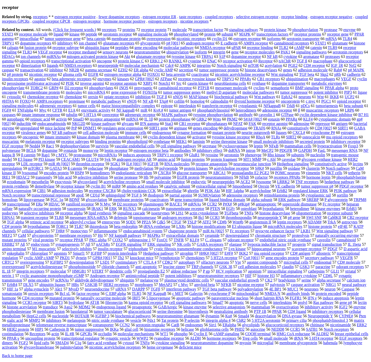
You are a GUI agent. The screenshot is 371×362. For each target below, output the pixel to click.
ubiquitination (297, 79)
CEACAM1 (70, 159)
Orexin (263, 186)
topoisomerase (144, 217)
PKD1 (65, 258)
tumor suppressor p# (317, 186)
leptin (258, 146)
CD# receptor (314, 65)
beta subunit (353, 106)
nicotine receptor (250, 284)
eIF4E (343, 226)
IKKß (334, 97)
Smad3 (78, 119)
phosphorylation (305, 30)
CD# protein (12, 226)
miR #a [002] (213, 231)
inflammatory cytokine (299, 276)
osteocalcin (311, 137)
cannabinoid (346, 240)
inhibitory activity (319, 307)
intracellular (29, 39)
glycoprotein (150, 43)
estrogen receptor (87, 21)
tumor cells (86, 106)
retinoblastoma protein (282, 195)
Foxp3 (353, 146)
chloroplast (39, 253)
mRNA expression (16, 191)
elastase (235, 244)
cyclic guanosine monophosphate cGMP (52, 276)
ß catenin (75, 168)
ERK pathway (289, 200)
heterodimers (246, 110)
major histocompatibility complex (128, 106)
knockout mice (142, 258)
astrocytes (350, 222)
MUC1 (292, 289)
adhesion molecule (313, 70)
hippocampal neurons (269, 249)
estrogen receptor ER (159, 17)
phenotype (253, 155)
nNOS (178, 97)
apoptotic (236, 302)
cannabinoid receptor (175, 88)
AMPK (185, 65)
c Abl (271, 159)
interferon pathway (181, 289)
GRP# (54, 88)
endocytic (198, 182)
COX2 (118, 240)
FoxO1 (162, 240)
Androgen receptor (105, 276)
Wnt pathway (265, 97)
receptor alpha (71, 213)
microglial (265, 343)
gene (235, 52)
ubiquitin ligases (52, 284)
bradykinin (286, 280)
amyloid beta (204, 284)
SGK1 (115, 164)
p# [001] (173, 43)
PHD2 (240, 329)
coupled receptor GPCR (51, 21)
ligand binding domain (227, 200)
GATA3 (56, 168)
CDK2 (167, 262)
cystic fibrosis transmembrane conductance (188, 249)
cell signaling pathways (187, 302)
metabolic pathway (106, 101)
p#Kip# (244, 204)
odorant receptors (350, 267)
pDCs (305, 106)
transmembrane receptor (185, 208)
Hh (146, 177)
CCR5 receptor (34, 302)
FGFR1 (296, 298)
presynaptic (143, 88)
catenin (316, 47)
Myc (42, 110)
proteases (332, 56)
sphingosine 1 (140, 240)
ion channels (31, 56)
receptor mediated (82, 52)
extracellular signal (211, 186)
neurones (311, 289)
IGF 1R (337, 65)
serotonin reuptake (150, 325)
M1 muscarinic (44, 249)
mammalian (260, 307)
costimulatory (126, 262)
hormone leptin (318, 177)
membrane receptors (76, 235)
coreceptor (110, 115)
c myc (310, 101)
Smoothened (242, 186)
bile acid (65, 177)
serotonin (231, 155)
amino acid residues (142, 186)
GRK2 (201, 119)
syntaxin (70, 150)
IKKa (114, 329)
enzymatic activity (96, 110)
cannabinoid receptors (291, 43)
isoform (201, 52)
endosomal (322, 262)
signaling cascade (131, 213)
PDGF (333, 249)
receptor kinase (73, 186)
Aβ (87, 244)
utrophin (186, 253)
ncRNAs (62, 280)
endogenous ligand (111, 307)
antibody (246, 115)
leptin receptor (115, 150)
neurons (305, 97)
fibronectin (114, 302)
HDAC (54, 204)
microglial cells (296, 262)
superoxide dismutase (299, 204)
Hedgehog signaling (293, 164)
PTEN (215, 208)
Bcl (201, 217)
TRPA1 (207, 56)
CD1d (94, 195)
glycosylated (87, 182)
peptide (91, 34)
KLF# (194, 240)
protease (330, 30)
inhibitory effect (209, 150)
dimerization (31, 65)
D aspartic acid (355, 249)
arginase (180, 128)
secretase (209, 146)
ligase (362, 92)
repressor (322, 123)
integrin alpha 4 (218, 320)
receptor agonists (123, 83)
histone (359, 43)
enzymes (104, 79)
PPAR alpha (334, 88)
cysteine (194, 61)
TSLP (191, 222)
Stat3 (169, 123)
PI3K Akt (212, 191)
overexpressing (32, 262)
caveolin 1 (267, 115)
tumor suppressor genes (182, 92)
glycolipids (251, 325)
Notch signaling (229, 65)
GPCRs (86, 334)
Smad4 (243, 316)
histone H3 (266, 276)
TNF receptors (307, 182)
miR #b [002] (59, 164)
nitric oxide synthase (108, 320)
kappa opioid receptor (146, 302)
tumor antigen (180, 110)
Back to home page (17, 356)
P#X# (227, 204)
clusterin (313, 168)
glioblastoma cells (214, 329)
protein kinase (275, 30)
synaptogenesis (68, 244)
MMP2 (34, 320)
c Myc (183, 284)
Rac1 (50, 146)
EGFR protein (188, 177)
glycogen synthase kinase (322, 159)
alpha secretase (329, 280)
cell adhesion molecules (257, 267)
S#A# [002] (253, 119)
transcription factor (208, 30)
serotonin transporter (303, 39)
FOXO (25, 101)
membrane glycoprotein (298, 343)
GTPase (287, 115)
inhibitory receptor (346, 141)
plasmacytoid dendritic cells (186, 280)
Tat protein (170, 320)
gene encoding (145, 47)
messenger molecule (231, 88)
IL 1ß (6, 271)
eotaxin (274, 119)
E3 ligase (25, 159)
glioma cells (72, 74)
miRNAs (54, 56)
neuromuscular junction (252, 164)
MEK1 (181, 141)
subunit (227, 34)
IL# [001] (134, 164)
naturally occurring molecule (103, 298)
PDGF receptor (351, 186)
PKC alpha (98, 240)
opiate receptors (116, 97)
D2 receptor (73, 88)
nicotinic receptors (191, 39)
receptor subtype (66, 47)
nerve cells (258, 302)
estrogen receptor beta (150, 150)
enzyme (349, 30)
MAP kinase (199, 97)
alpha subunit (261, 200)
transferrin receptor (217, 106)
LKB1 (305, 231)
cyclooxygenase (235, 146)
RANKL (175, 61)
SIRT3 (57, 302)
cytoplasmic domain (335, 119)
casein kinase (198, 83)
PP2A (146, 222)
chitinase (317, 325)
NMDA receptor (212, 47)
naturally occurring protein (40, 208)
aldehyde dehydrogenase (94, 280)
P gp (206, 271)
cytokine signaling (170, 343)
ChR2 (241, 320)
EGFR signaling (129, 244)
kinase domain (88, 137)
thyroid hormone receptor (254, 101)
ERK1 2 (156, 61)
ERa (39, 204)
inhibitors (53, 320)
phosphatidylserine (352, 177)
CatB (175, 325)
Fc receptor (331, 204)
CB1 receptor (189, 123)
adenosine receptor (277, 110)
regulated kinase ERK (310, 191)
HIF (248, 276)
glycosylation (96, 200)
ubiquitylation (177, 52)
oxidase (294, 168)
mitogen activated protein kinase (92, 56)
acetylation (273, 65)
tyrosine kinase (183, 56)
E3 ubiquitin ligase (247, 226)
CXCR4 (164, 173)
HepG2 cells (36, 316)
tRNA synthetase (157, 226)
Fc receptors (239, 231)
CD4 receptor (33, 298)
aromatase (311, 56)
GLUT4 (92, 159)
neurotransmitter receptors (218, 276)
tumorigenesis (327, 106)
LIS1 (180, 213)
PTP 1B (260, 311)
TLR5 (136, 293)
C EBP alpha (116, 293)
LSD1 (104, 262)
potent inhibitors (178, 276)
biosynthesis (198, 311)
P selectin (192, 320)
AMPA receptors (49, 101)
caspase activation (305, 284)
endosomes (194, 325)
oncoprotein (290, 101)
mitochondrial (247, 293)
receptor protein (153, 30)
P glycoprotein (336, 200)
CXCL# (299, 132)
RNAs (276, 128)
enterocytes (111, 222)
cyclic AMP (163, 70)
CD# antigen (300, 253)
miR (144, 110)
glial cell (131, 329)
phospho (180, 334)
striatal (350, 271)
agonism (254, 271)
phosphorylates (101, 88)
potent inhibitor (326, 92)
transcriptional (18, 204)
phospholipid (137, 141)
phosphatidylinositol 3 (330, 320)
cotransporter (103, 325)
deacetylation (265, 316)
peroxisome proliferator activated (33, 83)
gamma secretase (98, 70)
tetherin (354, 173)
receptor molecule (33, 34)
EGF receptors (350, 338)
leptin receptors (289, 222)
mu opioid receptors (342, 137)
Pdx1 (151, 320)
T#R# (60, 231)
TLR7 (79, 226)
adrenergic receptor (140, 115)
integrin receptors (30, 271)
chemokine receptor (43, 97)
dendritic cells (121, 271)
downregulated (237, 235)
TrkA (331, 222)
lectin (362, 302)
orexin (93, 97)
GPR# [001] (102, 258)
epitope (167, 106)
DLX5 (28, 284)
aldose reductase (184, 271)
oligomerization (308, 213)
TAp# (163, 101)
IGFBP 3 (102, 316)
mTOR (253, 65)
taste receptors (190, 17)
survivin (101, 146)
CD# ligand (297, 311)
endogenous (161, 132)
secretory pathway (319, 258)
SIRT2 (291, 137)
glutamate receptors (118, 43)
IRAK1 (97, 208)
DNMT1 (89, 128)
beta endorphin (126, 226)
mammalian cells (297, 146)
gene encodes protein (282, 258)
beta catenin (96, 39)
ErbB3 (351, 208)
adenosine (301, 123)
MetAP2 (165, 284)
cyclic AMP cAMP (39, 258)
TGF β (161, 97)
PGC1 (326, 101)
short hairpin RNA (269, 298)
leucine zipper (174, 267)
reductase (95, 168)
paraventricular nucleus (229, 298)
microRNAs (107, 155)
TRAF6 (259, 128)
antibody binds (298, 293)
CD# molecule (348, 262)
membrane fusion (51, 311)
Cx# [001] (252, 258)
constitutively (298, 128)
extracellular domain (182, 235)
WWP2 (142, 338)
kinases (123, 79)
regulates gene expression (122, 128)
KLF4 (308, 119)
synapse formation (192, 132)
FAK (252, 123)
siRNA (120, 289)
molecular (58, 271)
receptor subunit (340, 213)
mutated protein (62, 298)
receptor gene (338, 34)
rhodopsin (156, 195)
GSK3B (91, 284)
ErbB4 (12, 284)
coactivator (200, 74)
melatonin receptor (40, 141)
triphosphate (138, 249)
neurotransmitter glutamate (177, 316)
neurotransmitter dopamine (212, 343)
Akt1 (58, 289)
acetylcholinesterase (47, 267)
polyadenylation (250, 289)
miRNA (132, 119)
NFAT (238, 123)
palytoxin (277, 284)
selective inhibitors (39, 213)
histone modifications (209, 226)
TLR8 (59, 217)
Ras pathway (323, 302)
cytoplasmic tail (318, 195)
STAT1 (320, 43)
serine (306, 280)
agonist (40, 79)
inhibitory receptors (327, 311)
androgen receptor (200, 43)
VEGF (346, 79)
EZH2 (123, 70)
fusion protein (35, 47)
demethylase (45, 186)
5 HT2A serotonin (266, 320)
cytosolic (14, 97)
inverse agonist (92, 83)
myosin (245, 343)
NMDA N (272, 293)
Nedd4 (35, 146)
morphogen (144, 284)
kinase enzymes (327, 208)
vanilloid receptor (80, 204)
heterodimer (299, 208)
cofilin (179, 101)
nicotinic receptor (43, 74)
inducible (24, 123)
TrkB (291, 106)
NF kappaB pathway (125, 235)
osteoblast (249, 208)
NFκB (273, 146)
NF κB (148, 101)
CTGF (176, 222)
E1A (71, 110)
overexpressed (13, 267)
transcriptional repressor (51, 195)
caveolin (324, 240)
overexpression (159, 39)
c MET (177, 293)
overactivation (287, 307)
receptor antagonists (211, 164)
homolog (197, 101)
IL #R (69, 334)
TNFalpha (25, 110)
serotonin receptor (117, 34)
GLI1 (335, 271)
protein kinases (196, 168)
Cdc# (169, 65)
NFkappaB (272, 106)
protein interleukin (122, 253)
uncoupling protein (40, 338)
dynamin (212, 316)
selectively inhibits (77, 249)
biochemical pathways (133, 316)
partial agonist (181, 195)
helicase (187, 329)
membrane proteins (128, 200)
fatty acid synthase (102, 343)
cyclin (362, 79)
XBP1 (148, 83)
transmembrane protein (41, 92)
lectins (358, 164)
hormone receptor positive (124, 21)
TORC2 (36, 88)
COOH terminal (258, 334)
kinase (74, 34)
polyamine (163, 177)
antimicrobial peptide (142, 276)
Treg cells (250, 338)
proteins (129, 30)
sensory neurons (115, 52)
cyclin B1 (98, 186)
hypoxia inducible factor (266, 244)
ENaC (212, 61)
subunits (297, 155)
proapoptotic (142, 307)
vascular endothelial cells (135, 146)
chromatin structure (270, 235)
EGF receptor (13, 146)
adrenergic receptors (56, 106)
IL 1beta (354, 244)
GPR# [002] (144, 79)
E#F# (228, 253)
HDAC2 (23, 177)
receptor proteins (307, 34)
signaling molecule (153, 34)
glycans (128, 123)
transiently (43, 177)
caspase (8, 70)
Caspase (347, 289)
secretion (186, 70)
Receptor (265, 61)
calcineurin (151, 208)
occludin (105, 334)
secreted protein (312, 141)
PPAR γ (13, 338)
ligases (281, 132)
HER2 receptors (116, 284)
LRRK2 (283, 182)
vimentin (313, 173)
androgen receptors (177, 217)
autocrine (257, 329)
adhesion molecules (67, 191)
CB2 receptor (358, 217)
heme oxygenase (160, 347)
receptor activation (237, 61)
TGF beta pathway (217, 289)
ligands (52, 65)
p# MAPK (356, 70)
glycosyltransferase (39, 347)
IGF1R (152, 164)
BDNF (74, 200)
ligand (58, 34)
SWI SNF (314, 217)
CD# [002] (323, 128)
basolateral (79, 311)
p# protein (15, 74)
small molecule (276, 338)
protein (210, 34)
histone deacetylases (261, 70)
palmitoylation (71, 347)
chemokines (195, 258)
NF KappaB (156, 293)
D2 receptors (127, 204)
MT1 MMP (252, 159)
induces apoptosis (137, 155)
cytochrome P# (323, 132)
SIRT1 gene (158, 128)
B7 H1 (363, 115)
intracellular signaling (284, 271)
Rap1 (45, 155)
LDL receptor (31, 164)
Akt (127, 56)
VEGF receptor (50, 52)
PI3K (70, 83)
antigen (341, 123)
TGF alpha (15, 222)
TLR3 (27, 52)
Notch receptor (14, 195)
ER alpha (141, 70)
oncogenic (31, 137)
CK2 (268, 280)
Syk (107, 159)
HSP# (79, 173)
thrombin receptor (90, 164)
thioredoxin (99, 226)
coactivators (159, 200)
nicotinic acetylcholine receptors (115, 347)
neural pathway (354, 284)
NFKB (226, 284)
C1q (78, 343)
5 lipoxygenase (158, 298)
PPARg (291, 119)
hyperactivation (329, 146)
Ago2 (68, 307)
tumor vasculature (108, 311)
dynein (81, 258)
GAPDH (305, 150)
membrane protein (126, 39)
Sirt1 (212, 325)
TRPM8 (359, 200)
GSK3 (304, 267)
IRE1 (6, 177)
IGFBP (96, 253)
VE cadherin (285, 186)
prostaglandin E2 (151, 271)
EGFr (230, 208)
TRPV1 (8, 43)
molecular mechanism (141, 65)
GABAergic (167, 307)
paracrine (322, 267)
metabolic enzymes (326, 83)
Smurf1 (79, 253)
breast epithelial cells (351, 334)
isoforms (274, 39)
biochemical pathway (231, 97)
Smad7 (217, 302)
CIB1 (41, 191)
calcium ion (356, 280)
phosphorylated (186, 34)
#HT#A (8, 101)
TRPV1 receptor (170, 155)
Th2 (121, 258)
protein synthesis (15, 186)
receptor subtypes (75, 141)
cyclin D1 (219, 39)
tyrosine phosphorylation (213, 115)
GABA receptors (210, 244)
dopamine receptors (35, 43)
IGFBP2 (56, 262)
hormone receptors (222, 338)
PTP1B (203, 88)
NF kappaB (125, 110)
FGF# (6, 110)
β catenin (28, 155)
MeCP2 (267, 150)
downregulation (81, 262)
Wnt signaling (282, 74)
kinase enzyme (195, 307)
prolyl (302, 302)
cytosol (128, 343)
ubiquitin (127, 280)
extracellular (172, 191)
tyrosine (212, 155)
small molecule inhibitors (273, 141)
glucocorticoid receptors (285, 325)
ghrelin (193, 191)
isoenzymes (160, 213)
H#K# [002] (208, 253)
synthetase (162, 141)
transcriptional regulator (80, 338)
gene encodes (38, 280)
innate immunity (58, 137)
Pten (362, 316)
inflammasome (105, 231)
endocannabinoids (51, 123)
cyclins (259, 88)
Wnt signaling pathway (334, 231)
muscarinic (10, 141)
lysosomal (30, 173)
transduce (50, 307)
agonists (60, 253)
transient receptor (35, 217)
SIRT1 (343, 128)
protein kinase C (131, 61)
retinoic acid (40, 119)
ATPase (166, 79)
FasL (321, 150)
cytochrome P (219, 293)
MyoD (73, 289)
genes (287, 70)
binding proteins (108, 141)
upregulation (12, 168)
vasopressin (76, 208)
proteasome (83, 155)
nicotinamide (340, 325)
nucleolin (317, 155)
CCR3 (215, 217)
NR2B (74, 70)
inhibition (143, 97)
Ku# (228, 316)
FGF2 (23, 343)
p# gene (294, 217)
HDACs (8, 56)
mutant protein (224, 132)
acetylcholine (260, 191)
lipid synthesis (100, 213)
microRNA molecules (285, 226)
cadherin (354, 74)
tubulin (71, 115)
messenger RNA (344, 150)
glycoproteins (43, 235)
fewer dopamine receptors (119, 17)
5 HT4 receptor (321, 338)
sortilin (342, 195)
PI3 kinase (46, 159)
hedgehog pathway (339, 182)
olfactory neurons (215, 262)
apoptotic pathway (191, 298)
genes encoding (205, 128)
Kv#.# (158, 110)
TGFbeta (231, 213)
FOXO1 (153, 74)
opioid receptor (349, 101)
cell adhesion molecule (101, 132)
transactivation (31, 70)
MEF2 (7, 235)
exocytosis (63, 182)
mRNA (331, 39)
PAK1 (285, 52)
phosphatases (216, 123)
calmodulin (219, 101)
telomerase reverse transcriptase (61, 325)
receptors (40, 17)
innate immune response (41, 115)
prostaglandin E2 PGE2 (250, 173)
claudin (288, 267)
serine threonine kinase (229, 141)
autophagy (187, 262)
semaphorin (280, 88)
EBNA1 (8, 217)
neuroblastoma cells (230, 83)
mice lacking (55, 128)
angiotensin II (260, 222)
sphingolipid (115, 195)
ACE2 (245, 182)
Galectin (196, 293)
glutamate (340, 43)
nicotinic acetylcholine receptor (240, 74)
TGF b (136, 195)
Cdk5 (161, 222)
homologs (10, 200)
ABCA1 (219, 173)
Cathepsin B (59, 329)
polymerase (11, 150)
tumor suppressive (89, 329)
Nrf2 (352, 65)
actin (55, 334)
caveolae (289, 159)
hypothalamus (39, 226)
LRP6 (349, 110)
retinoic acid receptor (47, 222)
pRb (337, 74)
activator (199, 137)
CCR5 (295, 329)
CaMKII (334, 217)
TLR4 (347, 39)
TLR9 (332, 47)
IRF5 (136, 298)
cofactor (261, 177)
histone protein (320, 226)
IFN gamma (149, 123)
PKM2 (232, 119)
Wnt (320, 97)
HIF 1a (12, 289)
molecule (179, 30)
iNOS (123, 88)
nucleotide (60, 316)
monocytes (79, 231)
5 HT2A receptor (224, 258)
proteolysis (300, 235)
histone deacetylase (274, 213)
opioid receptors (32, 61)
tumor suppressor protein (219, 70)
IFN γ (312, 298)
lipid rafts (41, 343)
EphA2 (286, 97)
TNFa (248, 213)
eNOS (132, 101)
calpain (12, 47)
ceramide (212, 235)
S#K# (259, 168)
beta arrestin (176, 74)
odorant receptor (241, 240)
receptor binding (294, 17)
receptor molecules (260, 52)
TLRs (275, 137)
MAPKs (153, 235)
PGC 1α (57, 200)
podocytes (10, 213)
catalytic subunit (177, 186)
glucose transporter (192, 173)
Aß (22, 244)
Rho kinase (276, 155)
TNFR (179, 240)
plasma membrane (120, 137)
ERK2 (362, 325)
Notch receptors (336, 329)
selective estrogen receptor (257, 17)
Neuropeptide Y (320, 316)
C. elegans (213, 240)
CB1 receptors (268, 79)
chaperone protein (182, 231)
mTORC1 (36, 168)
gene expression (124, 92)
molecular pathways (258, 92)
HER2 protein (18, 329)
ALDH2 (322, 334)
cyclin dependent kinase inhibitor (326, 115)
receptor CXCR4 (102, 191)
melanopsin (76, 320)
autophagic (15, 119)
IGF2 (343, 307)
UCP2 (349, 97)
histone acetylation (22, 307)
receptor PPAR (71, 240)
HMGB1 (79, 271)
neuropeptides (223, 182)
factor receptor (88, 293)
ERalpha (229, 325)
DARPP (138, 289)
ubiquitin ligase (97, 47)
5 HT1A (89, 115)
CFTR (57, 110)
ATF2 (206, 222)
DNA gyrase (292, 316)
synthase (259, 83)
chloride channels (115, 267)
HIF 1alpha (235, 191)
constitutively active (331, 164)
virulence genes (33, 132)
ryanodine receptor (169, 338)
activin (61, 119)
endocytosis (40, 244)
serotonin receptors (348, 52)
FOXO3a (150, 92)
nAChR (285, 61)
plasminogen (153, 204)
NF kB (272, 56)
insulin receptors (15, 79)
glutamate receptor (151, 56)
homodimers (100, 173)
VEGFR (346, 258)
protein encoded (328, 293)
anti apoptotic (146, 267)
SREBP (312, 200)
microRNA (96, 92)
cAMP (299, 47)
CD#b (222, 222)
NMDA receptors (78, 65)
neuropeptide (108, 65)
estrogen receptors (162, 21)
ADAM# (315, 222)
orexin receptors (41, 293)
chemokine (73, 97)
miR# (116, 186)
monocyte (90, 150)
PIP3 (348, 92)
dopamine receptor (246, 56)
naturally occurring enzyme (337, 235)
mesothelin (40, 182)
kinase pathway (103, 123)
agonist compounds (262, 262)
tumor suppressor (294, 92)
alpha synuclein (36, 289)
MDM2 (84, 307)
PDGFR (285, 150)
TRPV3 (228, 79)
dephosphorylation (75, 146)
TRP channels (202, 267)
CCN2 (125, 325)
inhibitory (65, 43)
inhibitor (56, 70)
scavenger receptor (306, 249)
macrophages (324, 79)
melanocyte (149, 280)
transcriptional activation (71, 61)
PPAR (277, 311)
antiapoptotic (266, 204)
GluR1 (194, 155)
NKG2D (78, 123)
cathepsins (316, 271)
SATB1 (312, 329)
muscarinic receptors (322, 110)
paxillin (276, 168)
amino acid (166, 159)
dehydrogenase (235, 128)
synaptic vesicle (118, 338)
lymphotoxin (169, 258)
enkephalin (15, 253)
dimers (7, 343)
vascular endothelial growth (237, 280)
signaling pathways (311, 52)
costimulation (13, 334)
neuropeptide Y (270, 217)
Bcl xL (65, 293)
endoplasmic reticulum (134, 173)
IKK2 (243, 253)
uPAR (236, 47)
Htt (100, 235)
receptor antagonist (105, 119)
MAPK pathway (174, 115)
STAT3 (7, 34)
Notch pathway (338, 168)
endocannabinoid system (142, 231)
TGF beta (306, 74)
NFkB (244, 177)
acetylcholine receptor (231, 168)
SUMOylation (209, 195)
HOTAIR (82, 316)
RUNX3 (129, 208)
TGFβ (155, 289)
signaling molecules (18, 106)
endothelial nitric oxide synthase (285, 240)
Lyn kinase (237, 249)
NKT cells (334, 173)
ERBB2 (8, 244)
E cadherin (229, 43)
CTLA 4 (149, 262)
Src (179, 83)
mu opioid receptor (269, 253)
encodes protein (56, 173)
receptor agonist (275, 123)
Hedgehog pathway (158, 253)
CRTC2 (8, 262)
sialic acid (15, 320)
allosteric (323, 253)
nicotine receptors (194, 21)
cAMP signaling (226, 334)
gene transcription (189, 200)
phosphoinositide (81, 267)
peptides (121, 47)
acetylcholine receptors (121, 182)
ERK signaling (159, 244)
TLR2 (283, 47)
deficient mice (190, 347)
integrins (204, 65)
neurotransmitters (219, 177)
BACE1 (175, 204)
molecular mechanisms (136, 334)
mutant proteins (14, 240)
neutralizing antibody (231, 311)
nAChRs (103, 244)
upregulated (29, 128)
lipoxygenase (34, 200)
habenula (330, 343)
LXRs (181, 226)
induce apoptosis (336, 298)
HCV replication (229, 271)
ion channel (88, 43)
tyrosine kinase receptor (231, 137)
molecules (74, 92)
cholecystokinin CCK (139, 191)
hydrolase (76, 302)
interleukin (187, 106)
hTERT (98, 271)
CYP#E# (346, 316)
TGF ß (302, 61)
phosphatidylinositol (213, 110)
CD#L (328, 276)
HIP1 (39, 329)
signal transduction (327, 244)
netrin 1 (8, 276)
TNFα (145, 343)
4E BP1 (275, 289)
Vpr (238, 262)
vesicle (135, 320)
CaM (22, 235)
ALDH (195, 338)
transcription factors (272, 34)
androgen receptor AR (134, 159)
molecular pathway (178, 47)
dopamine (50, 150)
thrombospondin (239, 217)
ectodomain (16, 182)
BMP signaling (307, 88)
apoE (80, 195)
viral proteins (43, 240)
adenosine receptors (242, 195)
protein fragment (224, 159)
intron (250, 150)
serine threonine (170, 311)
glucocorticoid (139, 311)
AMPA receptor (255, 43)
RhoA (260, 137)
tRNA (298, 338)
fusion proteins (193, 159)
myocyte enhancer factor (275, 231)
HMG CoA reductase (293, 334)
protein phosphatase (174, 119)
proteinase (77, 101)
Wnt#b (238, 222)
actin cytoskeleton (203, 213)
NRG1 (331, 284)
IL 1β (148, 119)
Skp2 (324, 74)
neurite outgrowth (256, 132)
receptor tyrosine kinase (197, 79)
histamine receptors (159, 329)
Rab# (338, 70)
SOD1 (131, 222)
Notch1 (164, 83)
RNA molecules (177, 164)
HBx (75, 284)
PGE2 (293, 65)
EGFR (93, 74)
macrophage (322, 61)
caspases (9, 115)
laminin (199, 141)
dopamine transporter (288, 83)
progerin (299, 244)
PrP (74, 128)
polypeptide (168, 168)
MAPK (244, 34)
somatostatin (12, 293)
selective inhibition (93, 177)
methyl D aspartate (222, 92)
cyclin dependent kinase (167, 137)
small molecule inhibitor (165, 182)
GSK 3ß (225, 267)
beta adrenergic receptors (72, 79)
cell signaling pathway (178, 146)
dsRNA (234, 150)
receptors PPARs (287, 177)
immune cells (135, 132)
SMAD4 (62, 343)
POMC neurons (287, 173)
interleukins (282, 302)
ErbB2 (282, 191)
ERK (113, 208)
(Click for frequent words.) (74, 30)
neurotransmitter (147, 52)
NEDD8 (277, 329)
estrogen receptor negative (331, 17)
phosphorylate (13, 88)
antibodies (182, 150)
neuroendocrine (97, 289)
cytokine (290, 56)
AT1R (94, 302)
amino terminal (14, 249)
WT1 (164, 334)
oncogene (104, 61)
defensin (120, 217)
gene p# (346, 302)
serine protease (126, 177)
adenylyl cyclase (83, 222)
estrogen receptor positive (75, 17)
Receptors (37, 334)
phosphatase (118, 168)
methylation (143, 168)
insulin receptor (110, 249)
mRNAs (194, 204)
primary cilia (296, 320)
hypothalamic (273, 208)
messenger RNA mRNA (89, 217)
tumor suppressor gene (63, 39)
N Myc (105, 204)
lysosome (263, 182)
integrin (219, 52)
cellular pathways (36, 231)
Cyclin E (200, 334)
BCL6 (31, 150)
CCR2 (212, 204)
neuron (330, 289)
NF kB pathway (64, 132)
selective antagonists (229, 307)
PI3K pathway (345, 191)
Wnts (217, 119)
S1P (222, 56)
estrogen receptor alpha (122, 74)
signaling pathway (243, 30)
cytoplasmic (247, 106)
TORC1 (62, 226)
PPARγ (245, 79)
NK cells (184, 244)
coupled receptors (219, 17)
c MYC (62, 155)
